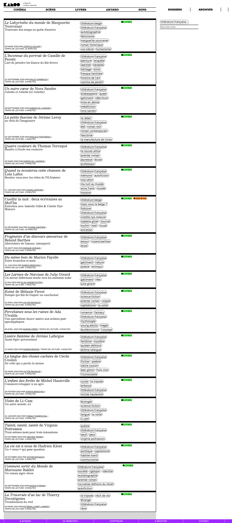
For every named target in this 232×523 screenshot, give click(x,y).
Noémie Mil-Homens (39, 108)
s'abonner (161, 520)
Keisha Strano (37, 486)
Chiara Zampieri (34, 190)
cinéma (20, 9)
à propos (25, 520)
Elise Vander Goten (31, 282)
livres (80, 9)
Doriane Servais (31, 248)
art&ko (112, 9)
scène (50, 9)
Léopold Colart (32, 46)
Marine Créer (30, 329)
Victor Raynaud (31, 302)
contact (204, 520)
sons (142, 9)
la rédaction (70, 520)
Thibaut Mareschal (36, 416)
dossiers (175, 9)
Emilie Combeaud (38, 79)
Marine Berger (31, 349)
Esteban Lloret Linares (36, 506)
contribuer (116, 520)
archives (206, 9)
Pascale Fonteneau (40, 137)
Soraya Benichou (31, 265)
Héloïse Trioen (35, 437)
